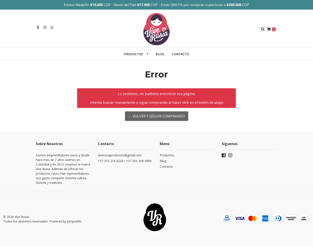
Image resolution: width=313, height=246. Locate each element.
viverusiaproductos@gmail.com (120, 155)
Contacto (180, 54)
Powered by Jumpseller (65, 221)
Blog (160, 54)
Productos (133, 54)
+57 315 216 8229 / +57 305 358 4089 (125, 161)
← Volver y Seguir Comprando (156, 116)
